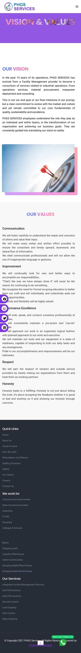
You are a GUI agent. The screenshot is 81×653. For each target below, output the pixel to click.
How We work (9, 452)
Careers (6, 480)
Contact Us (8, 486)
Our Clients (8, 474)
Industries (7, 511)
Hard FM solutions (11, 596)
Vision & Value (9, 446)
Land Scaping (9, 607)
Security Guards (10, 601)
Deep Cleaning (9, 619)
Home (5, 434)
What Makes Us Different (15, 457)
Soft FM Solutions (11, 590)
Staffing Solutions (11, 463)
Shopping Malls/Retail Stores (17, 565)
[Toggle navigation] (77, 7)
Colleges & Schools (12, 528)
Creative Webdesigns (40, 645)
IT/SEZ (5, 516)
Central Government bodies (16, 499)
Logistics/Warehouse (13, 554)
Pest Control (8, 613)
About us (7, 440)
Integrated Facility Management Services (23, 584)
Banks (5, 542)
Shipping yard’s (10, 548)
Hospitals (7, 522)
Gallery (5, 469)
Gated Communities (12, 559)
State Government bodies (15, 505)
